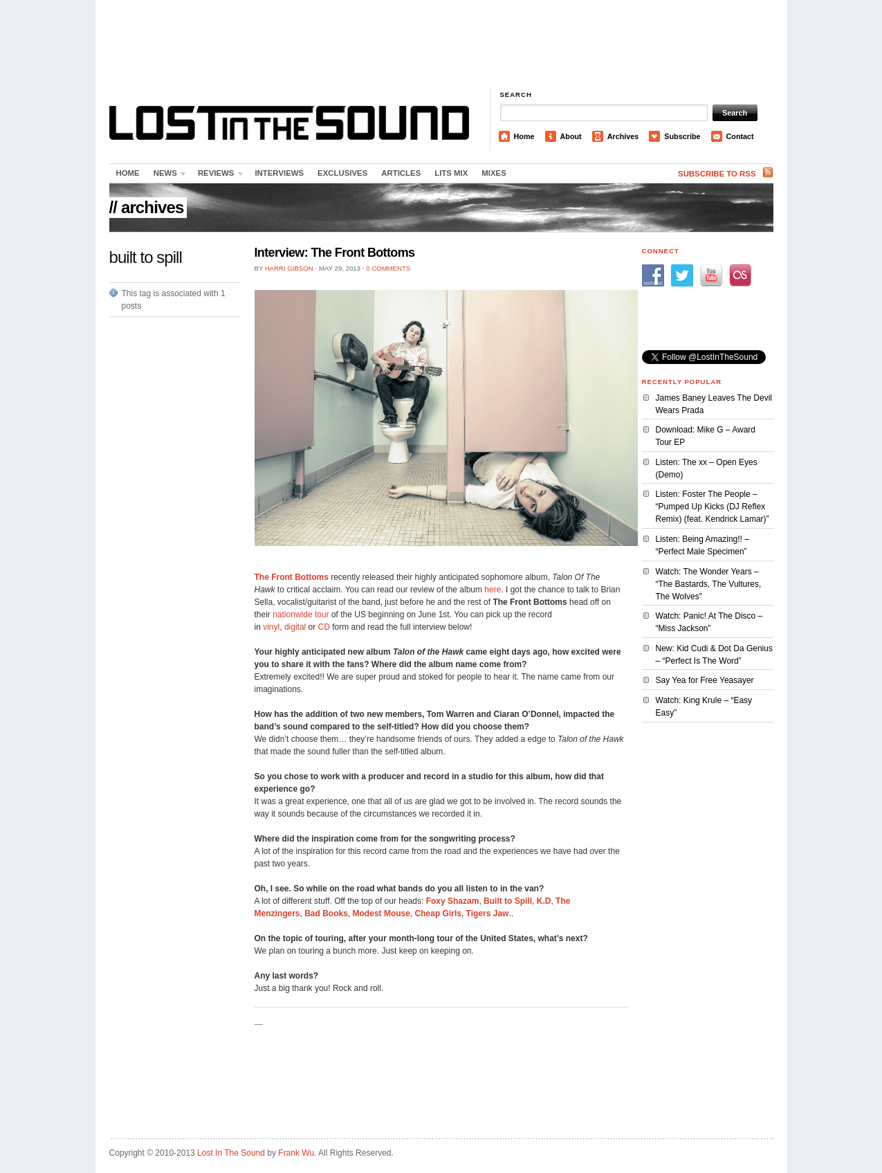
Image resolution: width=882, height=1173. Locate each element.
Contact (740, 136)
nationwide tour (301, 614)
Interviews (279, 173)
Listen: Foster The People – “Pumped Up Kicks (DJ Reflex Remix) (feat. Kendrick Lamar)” (712, 506)
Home (524, 136)
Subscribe (682, 136)
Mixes (493, 173)
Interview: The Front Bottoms (335, 253)
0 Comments (388, 268)
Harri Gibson (289, 268)
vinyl (271, 627)
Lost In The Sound (231, 1153)
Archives (623, 136)
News (167, 176)
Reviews (218, 176)
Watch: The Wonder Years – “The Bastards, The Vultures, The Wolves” (709, 584)
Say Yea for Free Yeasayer (705, 680)
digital (295, 627)
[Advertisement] (441, 45)
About (571, 136)
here (492, 589)
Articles (401, 173)
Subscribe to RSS (716, 174)
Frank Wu (296, 1153)
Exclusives (342, 173)
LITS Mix (451, 173)
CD (324, 627)
